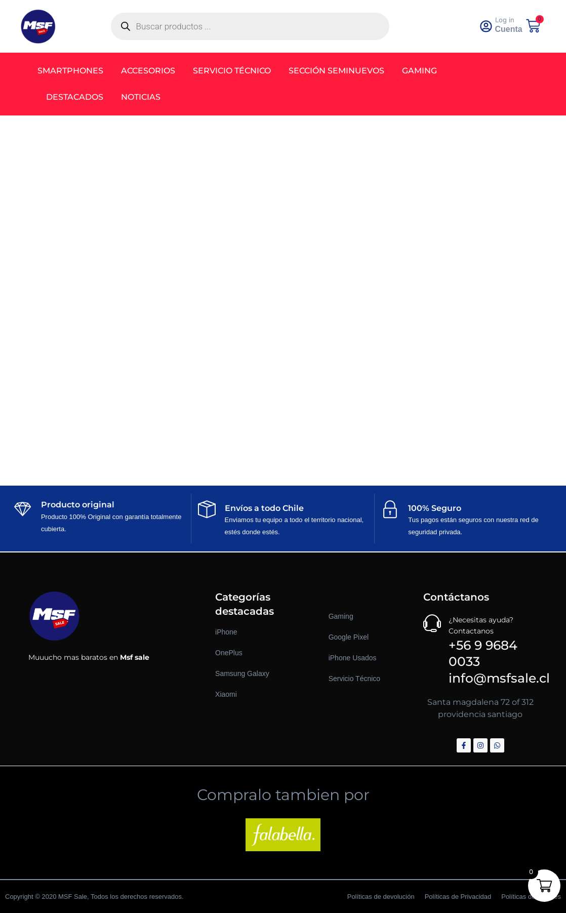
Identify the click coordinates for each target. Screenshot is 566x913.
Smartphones (74, 70)
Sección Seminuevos (340, 70)
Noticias (144, 97)
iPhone (226, 632)
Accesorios (152, 70)
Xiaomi (226, 694)
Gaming (423, 70)
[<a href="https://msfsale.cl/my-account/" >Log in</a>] (488, 26)
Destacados (78, 97)
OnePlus (228, 653)
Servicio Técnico (235, 70)
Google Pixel (349, 637)
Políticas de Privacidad (458, 896)
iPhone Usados (353, 658)
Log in (508, 20)
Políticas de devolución (381, 896)
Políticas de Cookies (531, 896)
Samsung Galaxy (242, 673)
